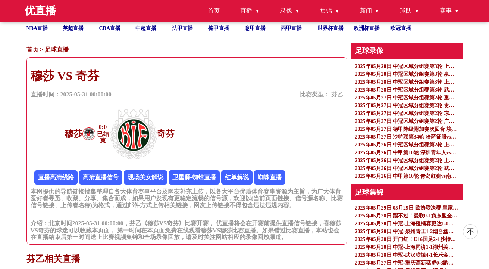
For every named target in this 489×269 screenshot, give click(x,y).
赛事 (446, 10)
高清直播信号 (101, 177)
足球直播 (57, 49)
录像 (286, 10)
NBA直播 (37, 28)
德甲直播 (218, 28)
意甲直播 (255, 28)
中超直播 (145, 28)
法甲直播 (182, 28)
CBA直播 (110, 28)
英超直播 (73, 28)
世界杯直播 (330, 28)
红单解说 (237, 177)
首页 (214, 10)
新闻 (366, 10)
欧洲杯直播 (367, 28)
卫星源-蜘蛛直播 (194, 177)
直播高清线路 (56, 177)
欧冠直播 (400, 28)
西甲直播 (291, 28)
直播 (246, 10)
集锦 (326, 10)
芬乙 (337, 94)
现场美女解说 (145, 177)
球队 (406, 10)
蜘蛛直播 (270, 177)
